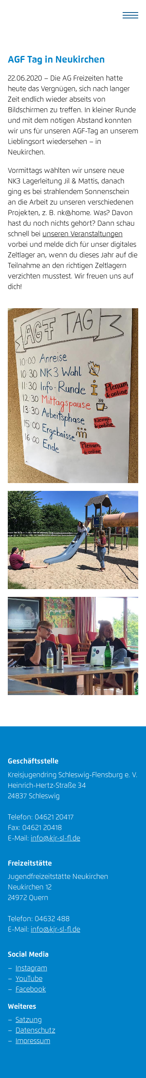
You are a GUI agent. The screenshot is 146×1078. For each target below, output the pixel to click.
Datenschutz (35, 1030)
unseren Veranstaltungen (82, 234)
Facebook (31, 989)
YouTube (29, 979)
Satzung (29, 1020)
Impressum (33, 1041)
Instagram (31, 968)
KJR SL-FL (40, 15)
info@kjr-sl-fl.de (55, 838)
